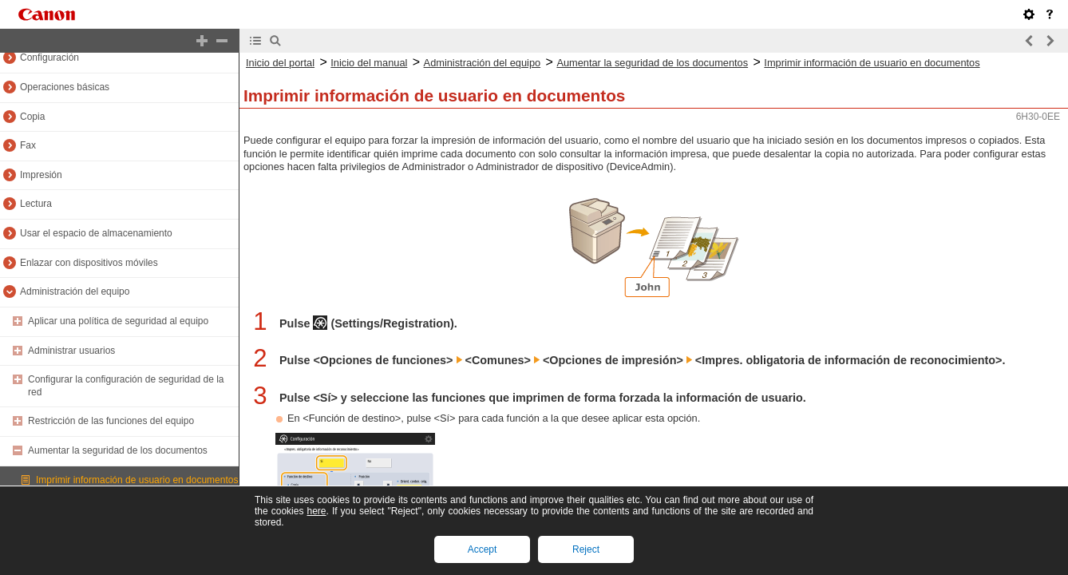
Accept (482, 549)
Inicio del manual (368, 63)
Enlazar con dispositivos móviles (89, 262)
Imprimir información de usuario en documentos (137, 480)
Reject (585, 549)
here (316, 511)
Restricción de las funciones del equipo (111, 420)
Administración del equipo (74, 291)
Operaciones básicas (64, 87)
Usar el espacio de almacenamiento (96, 233)
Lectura (36, 203)
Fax (28, 145)
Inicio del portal (280, 63)
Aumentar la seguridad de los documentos (118, 450)
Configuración (49, 57)
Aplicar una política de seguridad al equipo (118, 321)
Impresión (41, 174)
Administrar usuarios (71, 350)
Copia (32, 116)
